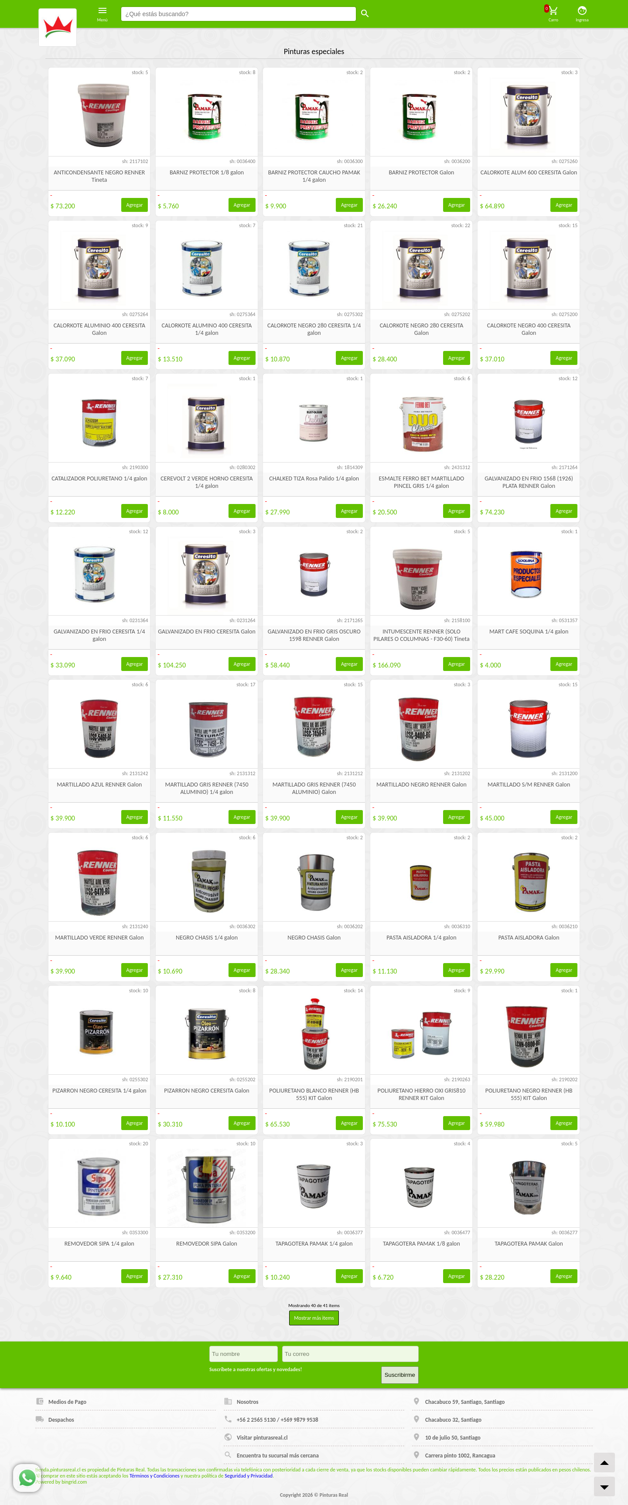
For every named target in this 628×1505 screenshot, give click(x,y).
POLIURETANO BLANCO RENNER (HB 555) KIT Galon (314, 1094)
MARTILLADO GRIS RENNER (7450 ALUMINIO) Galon (314, 788)
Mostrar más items (314, 1318)
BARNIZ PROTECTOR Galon (421, 172)
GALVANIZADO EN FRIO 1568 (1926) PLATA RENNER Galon (529, 482)
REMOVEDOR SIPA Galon (206, 1243)
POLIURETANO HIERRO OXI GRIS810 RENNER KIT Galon (422, 1094)
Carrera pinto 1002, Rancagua (453, 1455)
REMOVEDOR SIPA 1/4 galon (99, 1243)
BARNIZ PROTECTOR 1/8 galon (207, 172)
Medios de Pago (60, 1401)
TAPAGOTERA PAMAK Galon (529, 1243)
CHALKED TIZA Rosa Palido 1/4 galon (314, 478)
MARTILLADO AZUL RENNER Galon (99, 784)
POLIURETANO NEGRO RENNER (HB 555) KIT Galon (529, 1094)
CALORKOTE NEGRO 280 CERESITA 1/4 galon (314, 329)
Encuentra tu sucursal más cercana (271, 1455)
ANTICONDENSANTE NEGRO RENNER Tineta (99, 176)
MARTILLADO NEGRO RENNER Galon (421, 784)
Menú (102, 14)
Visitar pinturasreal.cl (255, 1437)
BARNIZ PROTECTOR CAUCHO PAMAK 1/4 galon (314, 176)
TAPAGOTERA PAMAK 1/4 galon (314, 1243)
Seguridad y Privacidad (249, 1476)
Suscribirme (400, 1375)
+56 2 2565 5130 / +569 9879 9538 (271, 1419)
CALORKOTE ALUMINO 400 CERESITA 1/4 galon (207, 329)
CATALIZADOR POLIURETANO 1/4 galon (99, 478)
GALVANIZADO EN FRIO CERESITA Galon (206, 631)
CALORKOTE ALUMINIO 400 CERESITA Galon (99, 329)
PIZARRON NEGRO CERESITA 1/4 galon (99, 1090)
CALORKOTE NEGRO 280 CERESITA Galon (422, 329)
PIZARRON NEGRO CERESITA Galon (206, 1090)
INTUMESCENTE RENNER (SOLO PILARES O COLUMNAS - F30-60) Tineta (421, 635)
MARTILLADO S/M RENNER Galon (529, 784)
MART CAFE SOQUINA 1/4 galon (528, 631)
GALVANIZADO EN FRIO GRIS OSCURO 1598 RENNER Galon (314, 635)
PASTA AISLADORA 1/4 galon (421, 937)
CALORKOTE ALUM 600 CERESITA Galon (529, 172)
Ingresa (582, 14)
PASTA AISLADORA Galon (529, 937)
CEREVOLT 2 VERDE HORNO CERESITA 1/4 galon (206, 482)
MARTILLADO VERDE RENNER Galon (99, 937)
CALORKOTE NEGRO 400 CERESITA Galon (529, 329)
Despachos (54, 1419)
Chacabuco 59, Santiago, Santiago (458, 1401)
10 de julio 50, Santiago (446, 1437)
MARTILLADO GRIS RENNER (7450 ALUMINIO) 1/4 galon (206, 788)
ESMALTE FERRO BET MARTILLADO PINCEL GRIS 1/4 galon (421, 482)
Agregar (134, 205)
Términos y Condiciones (155, 1476)
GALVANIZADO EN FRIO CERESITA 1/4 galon (99, 635)
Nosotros (241, 1401)
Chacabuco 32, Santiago (446, 1419)
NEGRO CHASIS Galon (314, 937)
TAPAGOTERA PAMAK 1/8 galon (421, 1243)
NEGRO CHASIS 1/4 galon (207, 937)
